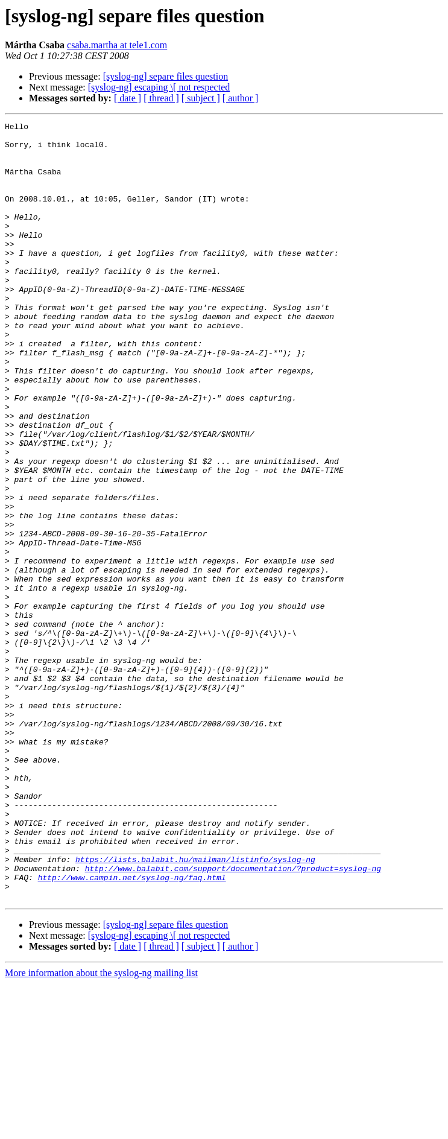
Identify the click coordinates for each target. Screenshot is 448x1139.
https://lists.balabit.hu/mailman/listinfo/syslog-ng (195, 1007)
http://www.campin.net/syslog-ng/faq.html (132, 1029)
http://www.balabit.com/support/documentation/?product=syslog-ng (233, 1018)
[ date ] (127, 98)
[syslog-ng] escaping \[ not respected (159, 87)
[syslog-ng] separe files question (166, 76)
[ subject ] (200, 98)
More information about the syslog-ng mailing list (101, 1128)
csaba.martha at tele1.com (117, 45)
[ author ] (240, 98)
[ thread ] (161, 98)
